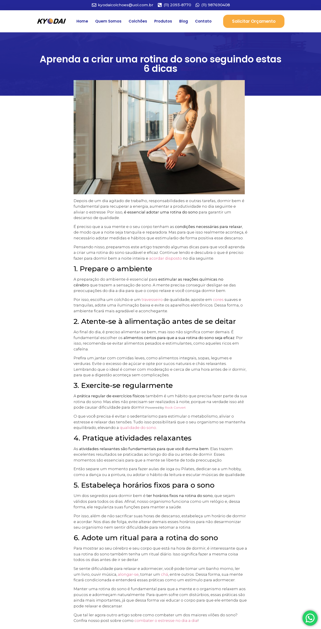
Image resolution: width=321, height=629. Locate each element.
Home (82, 21)
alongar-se (128, 574)
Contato (203, 21)
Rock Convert (175, 407)
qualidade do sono (138, 427)
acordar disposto (165, 258)
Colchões (138, 21)
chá (164, 574)
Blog (183, 21)
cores (218, 299)
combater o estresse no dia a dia (166, 620)
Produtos (163, 21)
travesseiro (152, 299)
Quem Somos (108, 21)
